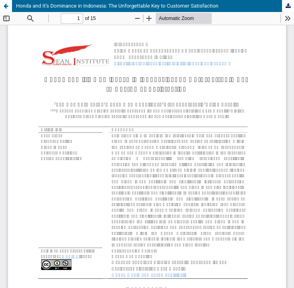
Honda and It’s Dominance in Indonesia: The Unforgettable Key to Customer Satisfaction (117, 6)
